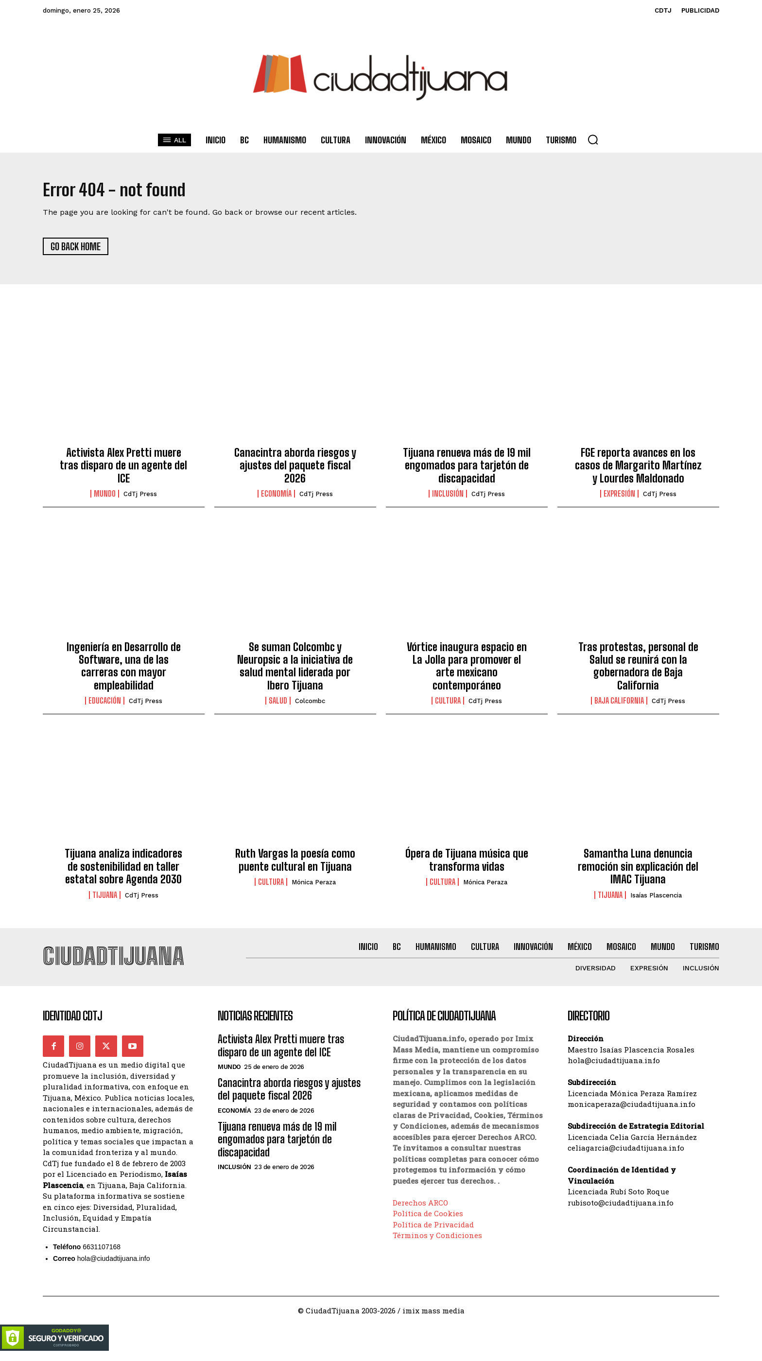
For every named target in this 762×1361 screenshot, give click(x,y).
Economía (276, 497)
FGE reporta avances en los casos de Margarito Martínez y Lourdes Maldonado (638, 468)
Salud (278, 704)
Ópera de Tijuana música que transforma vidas (466, 864)
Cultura (448, 704)
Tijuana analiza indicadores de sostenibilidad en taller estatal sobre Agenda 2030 (123, 870)
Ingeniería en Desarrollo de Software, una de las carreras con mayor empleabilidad (124, 669)
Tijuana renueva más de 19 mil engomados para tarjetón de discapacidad (467, 468)
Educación (104, 704)
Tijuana (104, 898)
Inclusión (448, 497)
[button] (593, 139)
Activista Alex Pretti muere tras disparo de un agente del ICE (123, 468)
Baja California (619, 704)
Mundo (105, 497)
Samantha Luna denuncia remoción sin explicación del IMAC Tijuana (638, 870)
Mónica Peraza (314, 886)
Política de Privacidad (433, 1232)
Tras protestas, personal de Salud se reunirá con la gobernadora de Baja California (638, 669)
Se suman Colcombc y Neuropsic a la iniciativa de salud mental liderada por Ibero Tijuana (295, 669)
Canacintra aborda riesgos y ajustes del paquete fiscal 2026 (295, 468)
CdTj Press (140, 497)
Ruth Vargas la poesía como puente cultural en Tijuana (295, 864)
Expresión (619, 497)
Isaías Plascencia (656, 898)
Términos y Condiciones (437, 1242)
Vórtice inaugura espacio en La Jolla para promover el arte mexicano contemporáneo (467, 669)
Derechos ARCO (420, 1210)
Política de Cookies (428, 1220)
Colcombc (310, 704)
